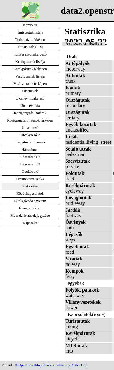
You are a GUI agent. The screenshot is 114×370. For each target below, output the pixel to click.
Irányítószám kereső (30, 142)
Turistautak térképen (30, 40)
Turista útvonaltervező (30, 54)
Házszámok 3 (30, 164)
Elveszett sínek (30, 208)
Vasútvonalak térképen (30, 84)
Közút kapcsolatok (30, 193)
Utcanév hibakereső (30, 98)
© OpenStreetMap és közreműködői (41, 365)
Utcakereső (30, 127)
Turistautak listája (30, 32)
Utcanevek (30, 91)
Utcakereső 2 (30, 135)
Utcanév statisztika (30, 179)
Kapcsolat (30, 223)
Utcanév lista (30, 105)
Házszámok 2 (30, 157)
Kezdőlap (30, 25)
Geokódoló (30, 171)
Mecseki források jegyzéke (30, 215)
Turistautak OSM (30, 47)
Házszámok (30, 149)
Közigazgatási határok (30, 113)
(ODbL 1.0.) (78, 365)
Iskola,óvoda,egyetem (30, 201)
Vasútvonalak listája (30, 76)
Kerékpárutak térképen (30, 69)
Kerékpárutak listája (30, 62)
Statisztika (30, 186)
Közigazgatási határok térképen (30, 120)
